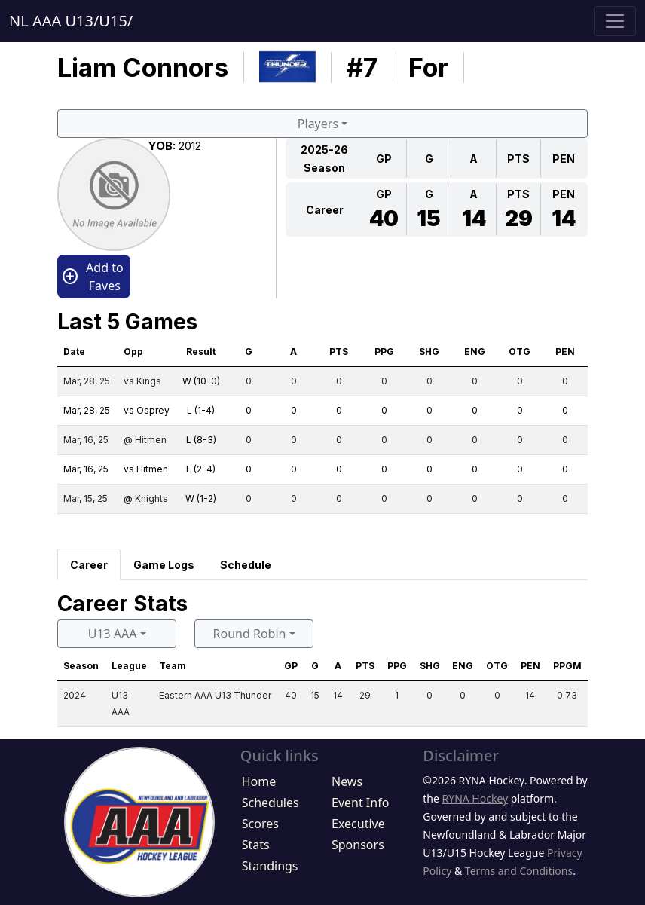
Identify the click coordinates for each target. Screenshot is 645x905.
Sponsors (358, 844)
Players (318, 123)
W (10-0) (201, 381)
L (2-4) (201, 469)
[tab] (89, 564)
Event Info (360, 802)
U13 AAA (112, 633)
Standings (270, 866)
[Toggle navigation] (615, 21)
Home (259, 781)
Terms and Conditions (519, 871)
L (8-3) (201, 439)
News (347, 781)
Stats (256, 844)
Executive (358, 823)
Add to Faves (92, 276)
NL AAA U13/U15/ (71, 21)
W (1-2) (200, 498)
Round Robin (249, 633)
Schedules (270, 802)
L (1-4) (201, 410)
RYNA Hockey (475, 798)
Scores (260, 823)
